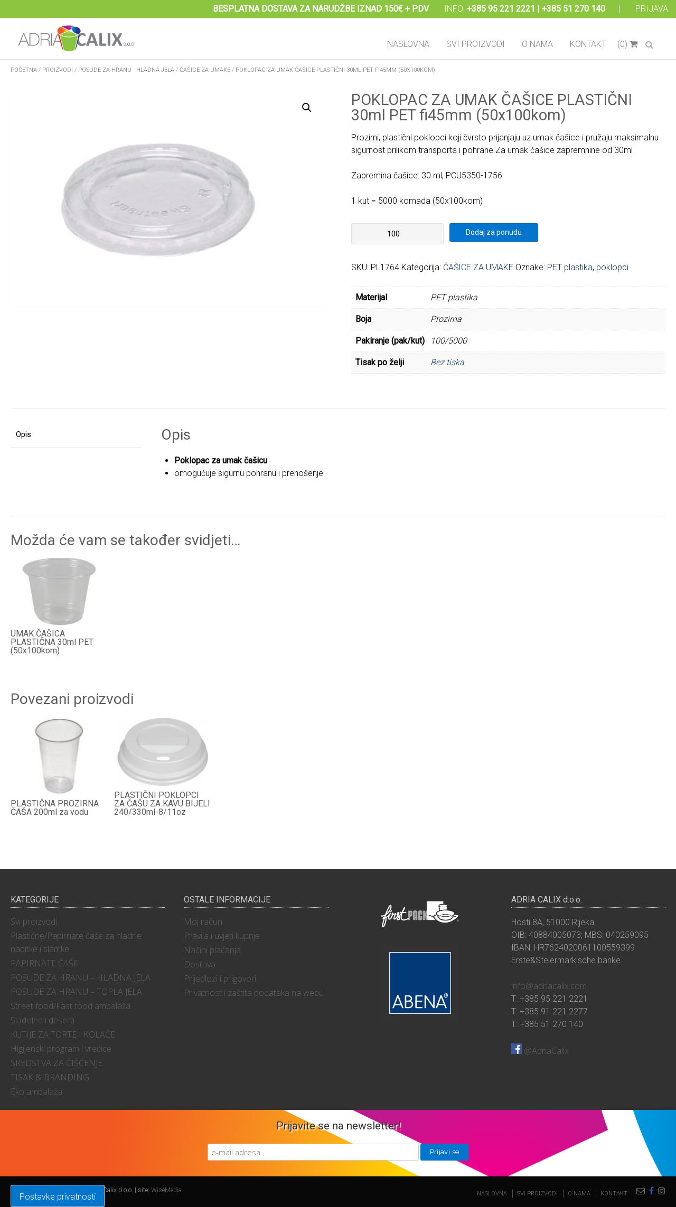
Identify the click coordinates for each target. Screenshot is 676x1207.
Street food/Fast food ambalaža (70, 1006)
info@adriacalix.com (549, 986)
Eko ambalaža (36, 1091)
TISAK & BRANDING (50, 1077)
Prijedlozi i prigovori (220, 978)
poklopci (612, 267)
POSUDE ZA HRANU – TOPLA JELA (76, 991)
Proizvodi (57, 69)
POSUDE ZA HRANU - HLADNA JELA (126, 69)
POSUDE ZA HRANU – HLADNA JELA (81, 977)
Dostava (199, 964)
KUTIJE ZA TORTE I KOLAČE (63, 1034)
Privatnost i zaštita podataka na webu (254, 993)
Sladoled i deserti (42, 1020)
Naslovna (408, 44)
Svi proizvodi (475, 44)
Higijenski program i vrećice (61, 1048)
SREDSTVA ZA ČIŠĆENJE (56, 1063)
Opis (23, 434)
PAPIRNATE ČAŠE (44, 963)
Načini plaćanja (212, 950)
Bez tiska (447, 362)
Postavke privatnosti (58, 1197)
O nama (537, 44)
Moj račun (203, 921)
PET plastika (570, 267)
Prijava (651, 9)
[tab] (76, 435)
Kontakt (588, 44)
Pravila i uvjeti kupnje (222, 936)
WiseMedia (166, 1190)
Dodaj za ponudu (494, 232)
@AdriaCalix (540, 1051)
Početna (24, 69)
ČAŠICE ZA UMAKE (205, 69)
